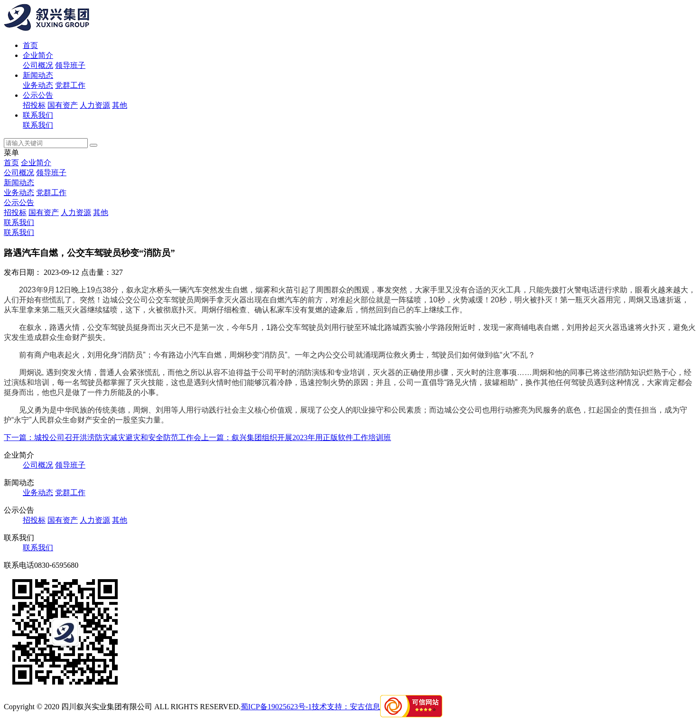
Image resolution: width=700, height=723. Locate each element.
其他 (119, 105)
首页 (30, 45)
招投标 (34, 105)
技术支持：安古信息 (346, 707)
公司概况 (38, 65)
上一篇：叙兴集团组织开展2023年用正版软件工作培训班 (296, 437)
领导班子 (70, 65)
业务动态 (38, 85)
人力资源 (95, 105)
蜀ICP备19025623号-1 (276, 707)
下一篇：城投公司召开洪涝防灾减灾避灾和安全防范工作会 (102, 437)
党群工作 (70, 85)
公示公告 (38, 95)
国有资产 (62, 105)
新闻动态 (38, 75)
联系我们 (38, 115)
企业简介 (38, 55)
